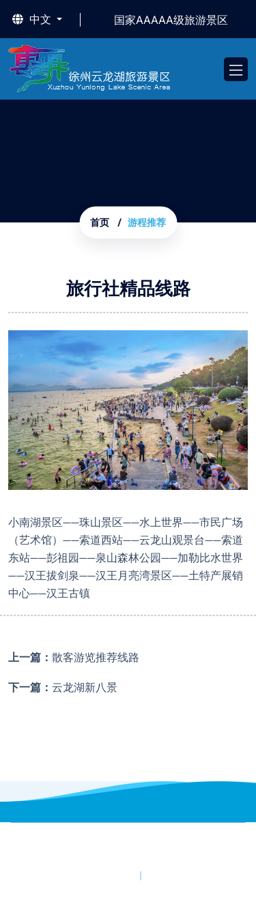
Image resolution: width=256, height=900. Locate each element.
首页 (99, 222)
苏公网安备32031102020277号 (160, 858)
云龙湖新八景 (84, 687)
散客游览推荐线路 (95, 657)
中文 (33, 20)
